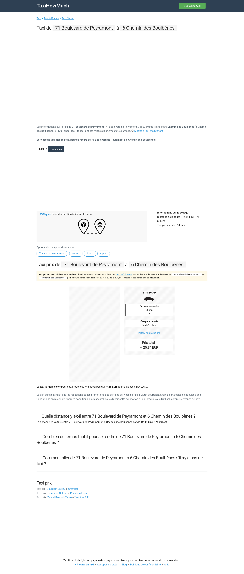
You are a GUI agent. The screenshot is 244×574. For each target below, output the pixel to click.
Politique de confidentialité (145, 564)
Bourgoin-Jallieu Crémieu (57, 488)
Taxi (39, 18)
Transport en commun (52, 253)
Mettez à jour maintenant (147, 130)
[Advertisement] (122, 54)
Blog (124, 564)
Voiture (76, 253)
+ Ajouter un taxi (84, 564)
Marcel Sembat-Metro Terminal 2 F (63, 497)
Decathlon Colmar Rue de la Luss (62, 493)
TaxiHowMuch (53, 6)
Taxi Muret (68, 18)
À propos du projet (107, 564)
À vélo (90, 253)
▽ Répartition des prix (149, 333)
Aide (166, 564)
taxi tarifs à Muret (124, 274)
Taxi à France (51, 18)
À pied (103, 253)
